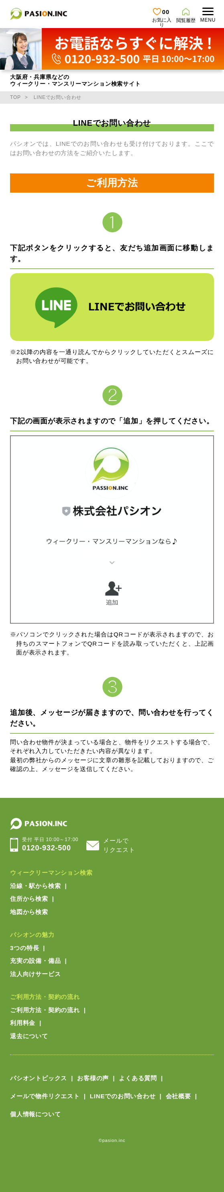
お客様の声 (93, 1078)
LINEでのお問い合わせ (123, 1096)
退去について (29, 1036)
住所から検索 (29, 898)
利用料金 (22, 1022)
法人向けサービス (35, 974)
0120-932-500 (50, 844)
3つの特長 (24, 947)
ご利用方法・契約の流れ (45, 996)
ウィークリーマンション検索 (51, 872)
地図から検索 (29, 911)
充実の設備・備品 (35, 960)
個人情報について (35, 1114)
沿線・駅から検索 (35, 885)
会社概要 (178, 1096)
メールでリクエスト (119, 845)
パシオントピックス (38, 1078)
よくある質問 (138, 1078)
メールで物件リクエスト (45, 1096)
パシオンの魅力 (32, 934)
